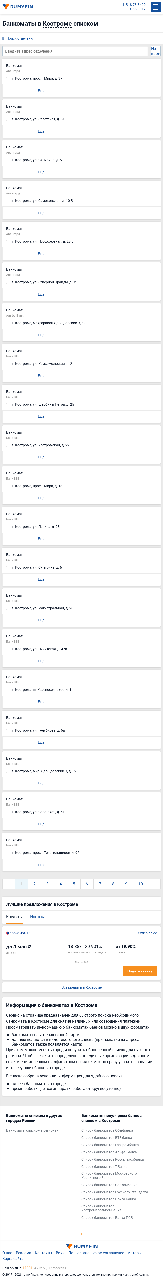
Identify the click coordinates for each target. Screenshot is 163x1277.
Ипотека (37, 916)
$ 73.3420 (138, 5)
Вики (60, 1252)
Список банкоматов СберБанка (107, 1130)
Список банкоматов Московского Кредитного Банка (109, 1175)
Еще (41, 90)
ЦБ (125, 5)
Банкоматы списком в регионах (32, 1130)
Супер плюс (147, 933)
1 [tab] (81, 1233)
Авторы (135, 1252)
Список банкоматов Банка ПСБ (107, 1218)
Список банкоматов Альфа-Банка (109, 1152)
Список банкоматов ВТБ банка (107, 1138)
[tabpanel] (41, 1124)
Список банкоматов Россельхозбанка (113, 1159)
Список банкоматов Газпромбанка (110, 1145)
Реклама (23, 1252)
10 (140, 884)
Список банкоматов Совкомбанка (110, 1185)
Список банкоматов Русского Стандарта (115, 1192)
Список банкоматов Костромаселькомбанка (102, 1208)
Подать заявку (139, 971)
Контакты (43, 1252)
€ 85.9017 (138, 9)
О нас (7, 1252)
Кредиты (14, 916)
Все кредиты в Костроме (82, 987)
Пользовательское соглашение (96, 1252)
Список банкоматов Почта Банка (109, 1199)
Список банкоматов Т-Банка (105, 1167)
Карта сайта (12, 1258)
